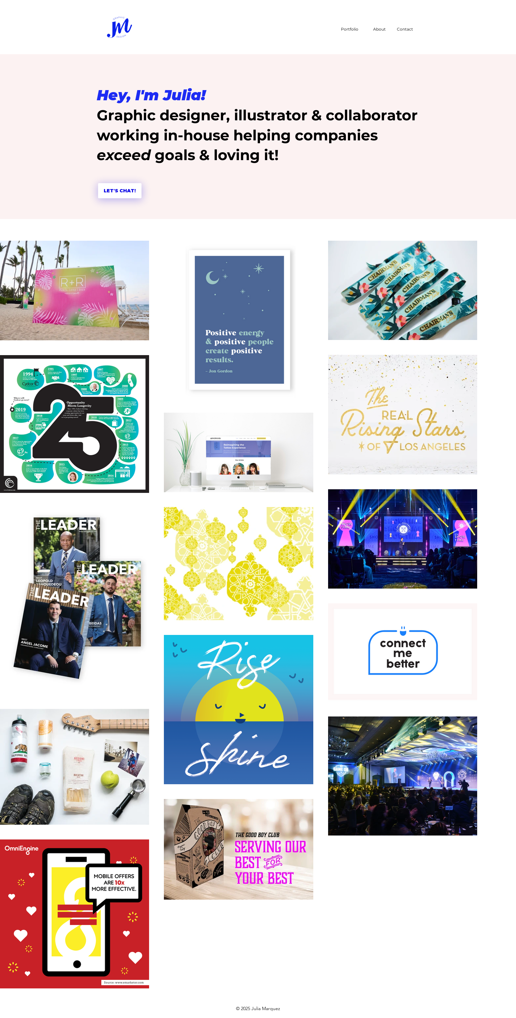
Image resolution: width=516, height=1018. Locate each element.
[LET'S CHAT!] (120, 190)
